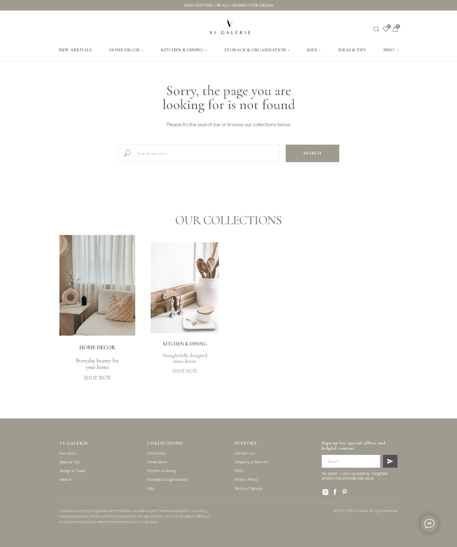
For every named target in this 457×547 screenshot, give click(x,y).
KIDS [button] (312, 50)
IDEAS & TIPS (352, 50)
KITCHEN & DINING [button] (182, 50)
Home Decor (157, 461)
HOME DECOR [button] (124, 50)
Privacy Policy (246, 479)
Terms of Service (248, 488)
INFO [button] (389, 50)
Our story (67, 453)
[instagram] (325, 492)
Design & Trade (72, 470)
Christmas (156, 453)
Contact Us (244, 453)
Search (65, 479)
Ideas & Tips (69, 461)
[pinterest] (344, 492)
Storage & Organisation (167, 479)
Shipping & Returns (251, 461)
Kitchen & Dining (161, 470)
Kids (150, 488)
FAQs (238, 470)
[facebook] (335, 492)
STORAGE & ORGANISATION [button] (255, 50)
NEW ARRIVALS (75, 50)
